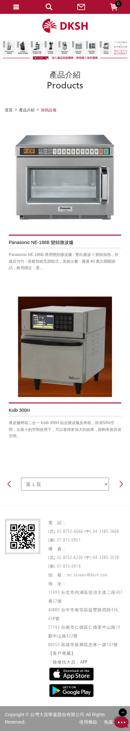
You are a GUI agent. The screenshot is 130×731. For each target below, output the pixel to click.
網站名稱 (65, 26)
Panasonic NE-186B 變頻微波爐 (41, 242)
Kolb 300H (19, 410)
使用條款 (88, 722)
